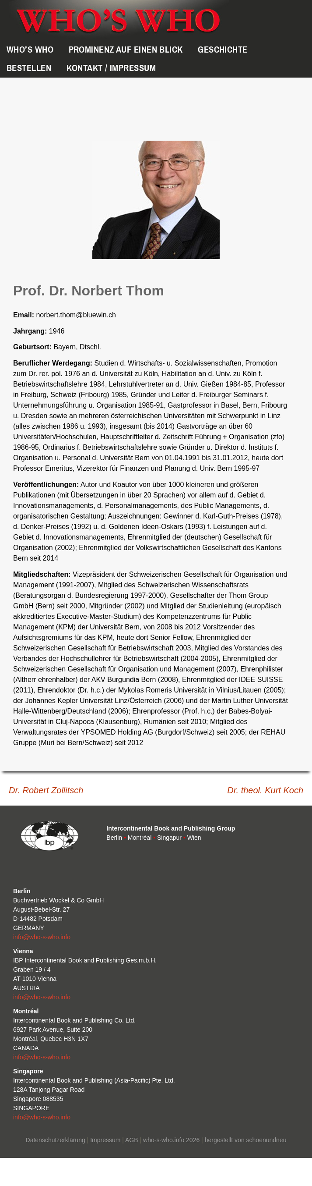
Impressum (105, 1139)
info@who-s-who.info (41, 937)
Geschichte (222, 49)
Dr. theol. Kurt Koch (265, 790)
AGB (131, 1139)
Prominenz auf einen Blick (126, 49)
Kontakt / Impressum (111, 68)
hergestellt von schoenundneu (246, 1139)
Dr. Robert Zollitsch (46, 790)
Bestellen (29, 68)
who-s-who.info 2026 (171, 1139)
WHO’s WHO (30, 49)
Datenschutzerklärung (55, 1139)
